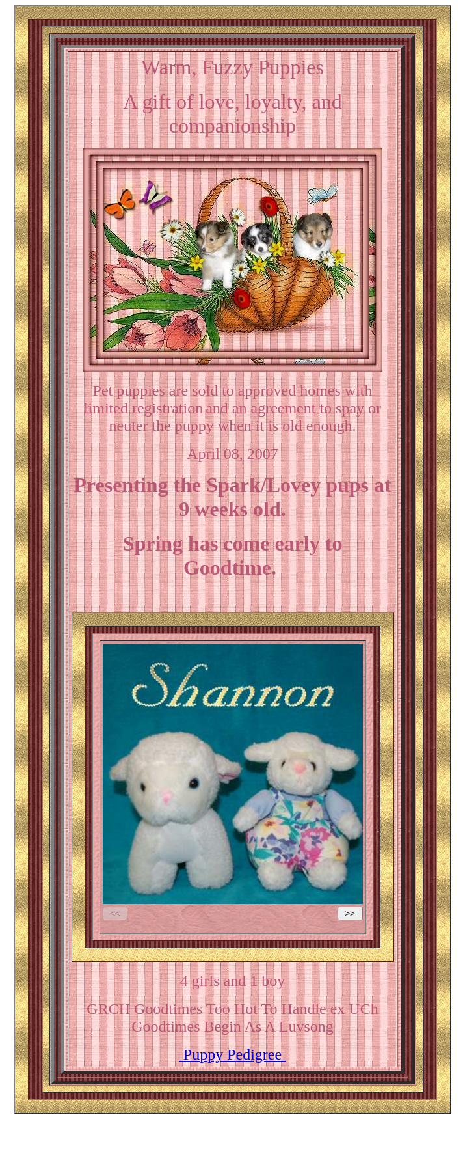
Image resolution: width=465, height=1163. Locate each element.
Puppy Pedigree (232, 1054)
